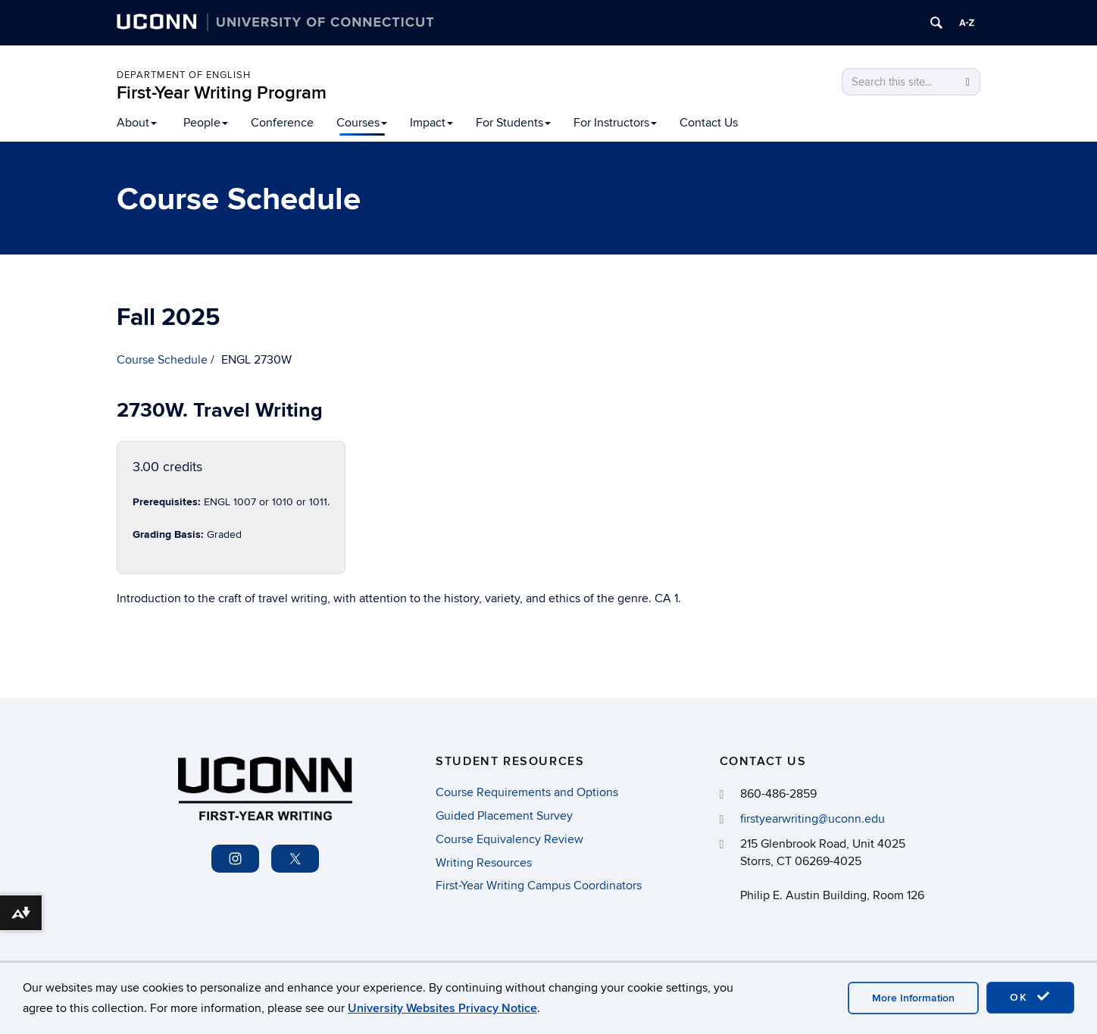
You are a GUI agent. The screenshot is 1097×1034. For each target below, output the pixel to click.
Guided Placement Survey (504, 815)
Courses (361, 122)
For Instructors (615, 122)
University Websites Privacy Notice (442, 1008)
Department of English (184, 75)
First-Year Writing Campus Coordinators (539, 885)
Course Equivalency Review (509, 839)
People (205, 122)
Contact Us (709, 122)
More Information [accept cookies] (913, 998)
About (137, 122)
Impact (431, 122)
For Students (513, 122)
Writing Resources (484, 862)
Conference (282, 122)
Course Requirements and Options (527, 792)
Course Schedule (162, 359)
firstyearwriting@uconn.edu (812, 818)
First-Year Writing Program (222, 93)
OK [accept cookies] (1030, 997)
